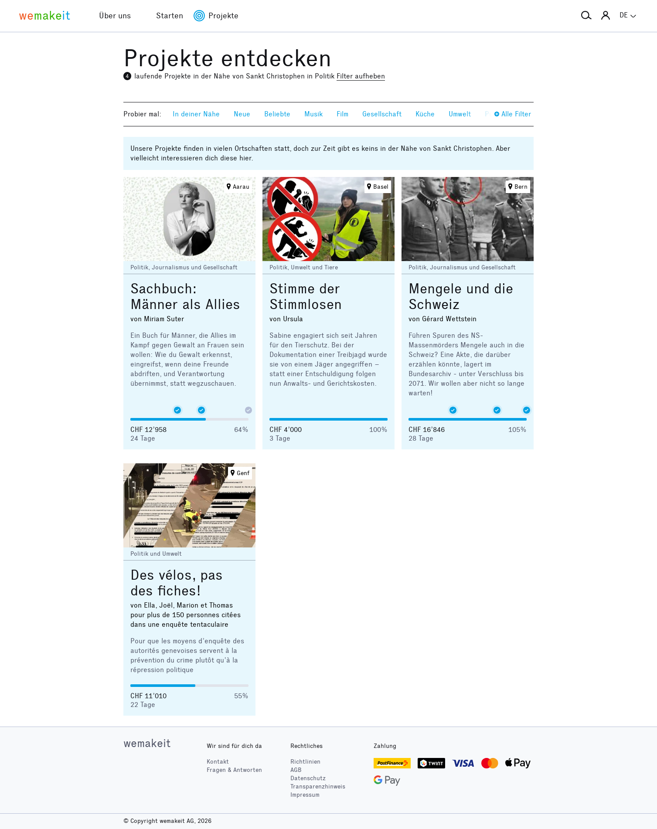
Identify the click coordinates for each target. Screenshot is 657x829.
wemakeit (146, 743)
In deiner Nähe (196, 114)
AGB (296, 770)
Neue (242, 114)
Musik (313, 114)
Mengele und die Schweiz (460, 296)
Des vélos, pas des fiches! (176, 583)
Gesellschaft (382, 114)
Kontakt (218, 761)
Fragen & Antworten (234, 770)
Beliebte (277, 114)
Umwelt (460, 114)
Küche (425, 114)
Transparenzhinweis (317, 786)
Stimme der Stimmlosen (305, 296)
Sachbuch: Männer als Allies (185, 296)
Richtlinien (305, 761)
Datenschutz (308, 778)
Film (342, 114)
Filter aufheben (361, 76)
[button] (586, 16)
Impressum (305, 794)
